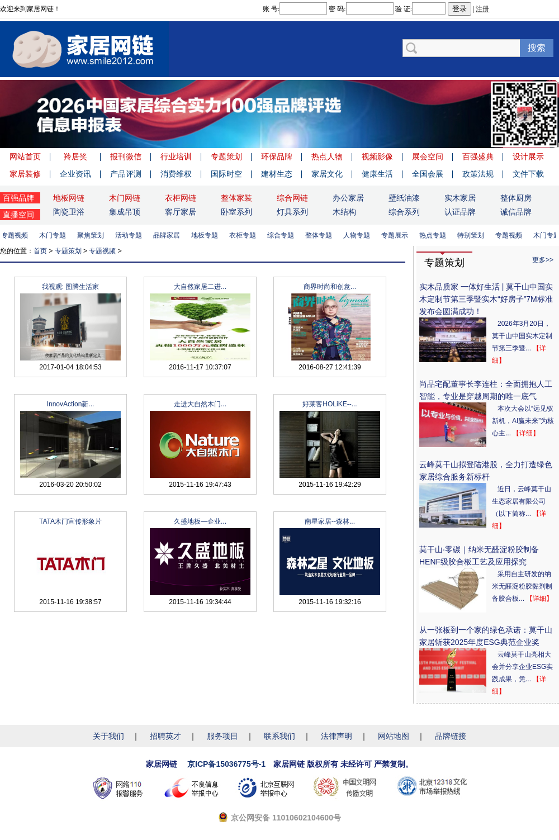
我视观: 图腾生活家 (71, 287)
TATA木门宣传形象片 (70, 521)
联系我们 (279, 736)
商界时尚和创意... (330, 287)
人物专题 (358, 235)
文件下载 (528, 173)
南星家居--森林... (330, 521)
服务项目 (222, 736)
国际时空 (226, 173)
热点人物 (327, 156)
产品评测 (125, 173)
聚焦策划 (92, 235)
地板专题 (206, 235)
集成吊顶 (124, 211)
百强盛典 (478, 156)
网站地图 (393, 736)
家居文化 (327, 173)
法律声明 (336, 736)
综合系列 (404, 211)
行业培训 (176, 156)
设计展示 (528, 156)
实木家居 (460, 197)
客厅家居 (180, 211)
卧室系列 (236, 211)
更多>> (542, 260)
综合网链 (292, 197)
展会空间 (427, 156)
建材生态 (276, 173)
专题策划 (226, 156)
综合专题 (282, 235)
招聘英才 (165, 736)
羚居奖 (75, 156)
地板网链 (68, 197)
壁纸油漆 (404, 197)
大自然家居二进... (200, 287)
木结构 (344, 211)
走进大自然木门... (200, 404)
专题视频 (16, 235)
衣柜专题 (244, 235)
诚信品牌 (516, 211)
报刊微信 (125, 156)
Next (548, 114)
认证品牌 (460, 211)
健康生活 (377, 173)
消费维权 (176, 173)
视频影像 (377, 156)
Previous (11, 114)
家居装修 (25, 173)
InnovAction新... (70, 404)
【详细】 (526, 433)
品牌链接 (450, 736)
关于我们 (108, 736)
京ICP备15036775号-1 (226, 764)
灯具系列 (292, 211)
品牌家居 (168, 235)
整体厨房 (516, 197)
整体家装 (236, 197)
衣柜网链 (180, 197)
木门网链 (124, 197)
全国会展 (427, 173)
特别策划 (472, 235)
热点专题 (434, 235)
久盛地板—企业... (200, 521)
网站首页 (25, 156)
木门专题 (54, 235)
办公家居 (348, 197)
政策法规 (478, 173)
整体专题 (320, 235)
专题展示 (396, 235)
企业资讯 (75, 173)
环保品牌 (276, 156)
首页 (40, 251)
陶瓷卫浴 (68, 211)
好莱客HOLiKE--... (329, 404)
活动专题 (130, 235)
